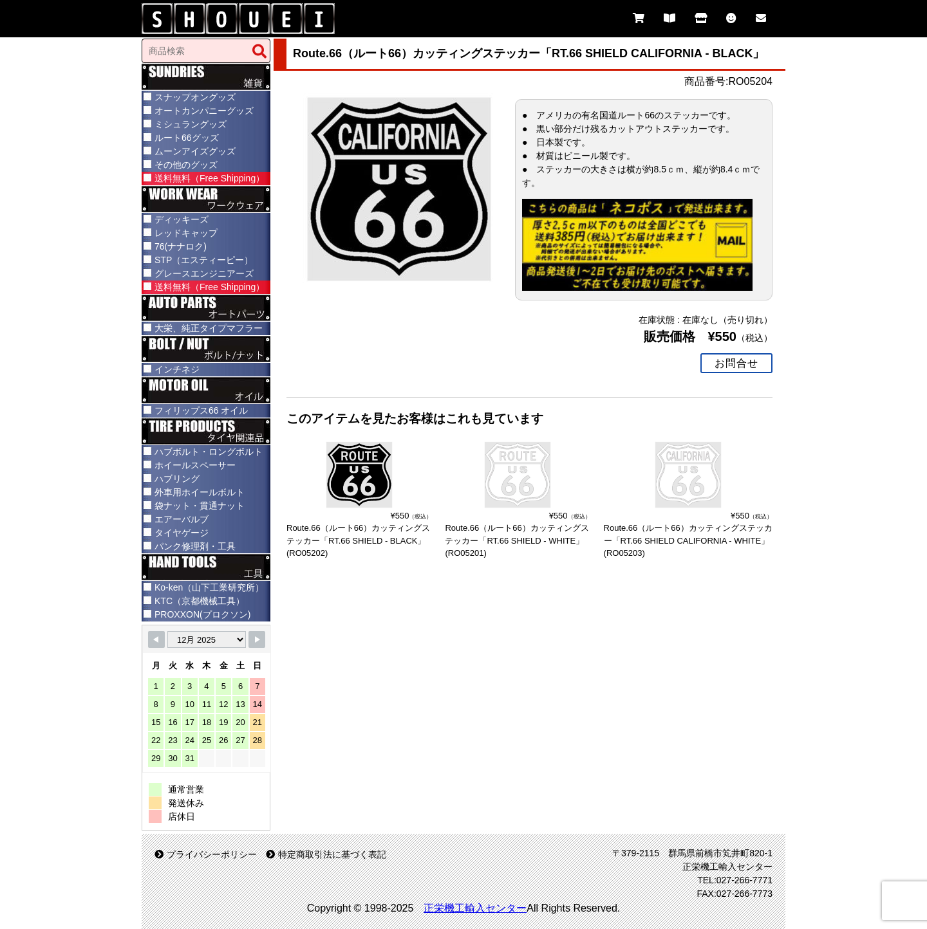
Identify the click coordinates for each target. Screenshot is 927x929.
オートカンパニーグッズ (204, 111)
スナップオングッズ (195, 97)
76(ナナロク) (180, 246)
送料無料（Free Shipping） (209, 178)
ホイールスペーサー (195, 465)
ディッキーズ (181, 219)
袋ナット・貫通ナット (199, 506)
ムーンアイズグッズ (195, 151)
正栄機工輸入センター (475, 908)
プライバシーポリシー (205, 854)
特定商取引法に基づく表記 (326, 854)
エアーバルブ (181, 519)
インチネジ (177, 369)
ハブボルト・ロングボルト (208, 451)
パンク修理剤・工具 (195, 546)
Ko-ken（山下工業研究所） (209, 587)
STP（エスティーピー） (203, 260)
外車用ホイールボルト (199, 492)
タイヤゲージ (181, 533)
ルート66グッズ (186, 138)
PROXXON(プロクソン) (202, 614)
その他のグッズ (186, 165)
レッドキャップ (186, 233)
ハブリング (177, 479)
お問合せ (736, 361)
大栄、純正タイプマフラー (208, 328)
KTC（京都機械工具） (199, 601)
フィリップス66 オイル (201, 410)
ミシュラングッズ (190, 124)
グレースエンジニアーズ (204, 273)
